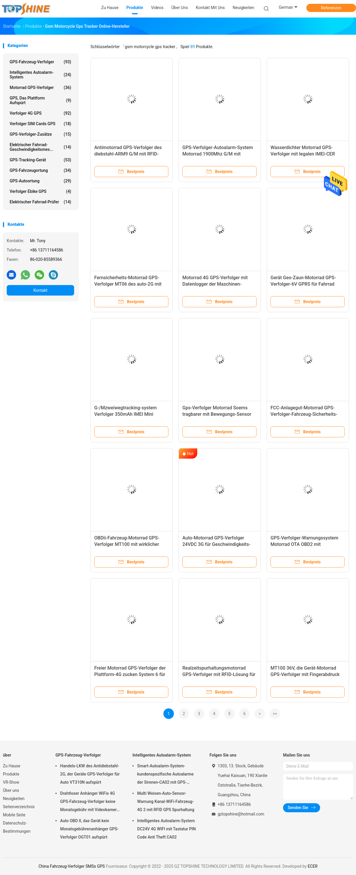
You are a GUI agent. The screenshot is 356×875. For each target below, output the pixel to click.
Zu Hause (11, 766)
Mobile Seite (14, 815)
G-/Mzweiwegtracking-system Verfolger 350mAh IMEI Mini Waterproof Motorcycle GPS (125, 414)
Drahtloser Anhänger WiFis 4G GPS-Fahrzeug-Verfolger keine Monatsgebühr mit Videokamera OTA (89, 802)
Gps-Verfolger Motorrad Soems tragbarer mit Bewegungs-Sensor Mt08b (216, 414)
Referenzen (331, 8)
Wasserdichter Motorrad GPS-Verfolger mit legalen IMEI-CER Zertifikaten (303, 154)
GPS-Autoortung (40, 181)
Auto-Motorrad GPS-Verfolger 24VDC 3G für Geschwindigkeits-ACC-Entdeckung (216, 544)
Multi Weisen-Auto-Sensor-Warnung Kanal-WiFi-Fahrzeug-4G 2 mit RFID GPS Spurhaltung (165, 801)
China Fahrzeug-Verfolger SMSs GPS (72, 866)
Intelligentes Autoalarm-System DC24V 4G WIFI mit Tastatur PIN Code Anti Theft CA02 (166, 828)
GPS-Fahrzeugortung (40, 170)
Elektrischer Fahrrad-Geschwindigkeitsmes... (40, 147)
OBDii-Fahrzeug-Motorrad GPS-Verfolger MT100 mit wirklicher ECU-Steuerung (126, 544)
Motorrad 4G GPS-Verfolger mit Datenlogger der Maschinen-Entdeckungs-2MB (215, 284)
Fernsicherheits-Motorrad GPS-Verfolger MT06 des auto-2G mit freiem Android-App (127, 284)
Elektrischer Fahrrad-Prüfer (40, 202)
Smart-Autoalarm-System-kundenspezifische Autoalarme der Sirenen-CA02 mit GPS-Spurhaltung (165, 775)
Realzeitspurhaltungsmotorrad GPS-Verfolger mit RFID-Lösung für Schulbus (218, 674)
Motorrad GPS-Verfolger (40, 87)
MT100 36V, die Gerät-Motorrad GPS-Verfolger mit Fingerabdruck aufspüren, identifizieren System (305, 674)
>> (275, 713)
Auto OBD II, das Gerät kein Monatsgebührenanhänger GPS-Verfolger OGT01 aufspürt (89, 828)
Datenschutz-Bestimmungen (16, 827)
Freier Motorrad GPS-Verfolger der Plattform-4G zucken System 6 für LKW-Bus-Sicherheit (130, 674)
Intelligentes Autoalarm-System (40, 74)
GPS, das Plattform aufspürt (40, 100)
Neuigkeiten (14, 798)
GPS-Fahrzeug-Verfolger (40, 62)
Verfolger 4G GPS (40, 113)
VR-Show (11, 782)
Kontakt (40, 290)
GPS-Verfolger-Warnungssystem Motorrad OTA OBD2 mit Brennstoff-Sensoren (304, 544)
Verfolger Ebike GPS (40, 191)
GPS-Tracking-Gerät (40, 160)
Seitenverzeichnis (19, 806)
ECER (312, 866)
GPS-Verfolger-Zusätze (40, 134)
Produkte (11, 774)
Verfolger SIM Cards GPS (40, 124)
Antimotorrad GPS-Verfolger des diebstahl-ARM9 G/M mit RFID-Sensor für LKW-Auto (128, 154)
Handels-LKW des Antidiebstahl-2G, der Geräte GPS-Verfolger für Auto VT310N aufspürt (90, 774)
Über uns (11, 790)
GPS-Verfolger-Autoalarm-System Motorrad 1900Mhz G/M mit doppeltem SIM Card (217, 154)
